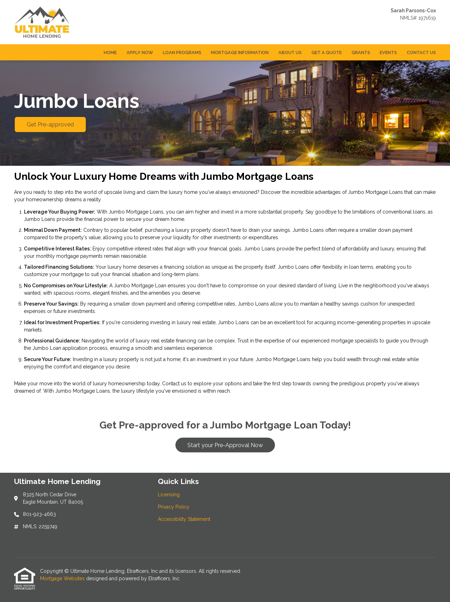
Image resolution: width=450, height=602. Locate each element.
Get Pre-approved (50, 124)
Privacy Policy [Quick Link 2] (173, 507)
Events (388, 52)
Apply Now (140, 52)
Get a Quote (326, 52)
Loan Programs (182, 52)
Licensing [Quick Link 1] (169, 494)
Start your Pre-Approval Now (225, 445)
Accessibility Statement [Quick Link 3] (184, 519)
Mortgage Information (240, 52)
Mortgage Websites (63, 578)
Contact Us (421, 52)
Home (110, 52)
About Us (290, 52)
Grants (361, 52)
